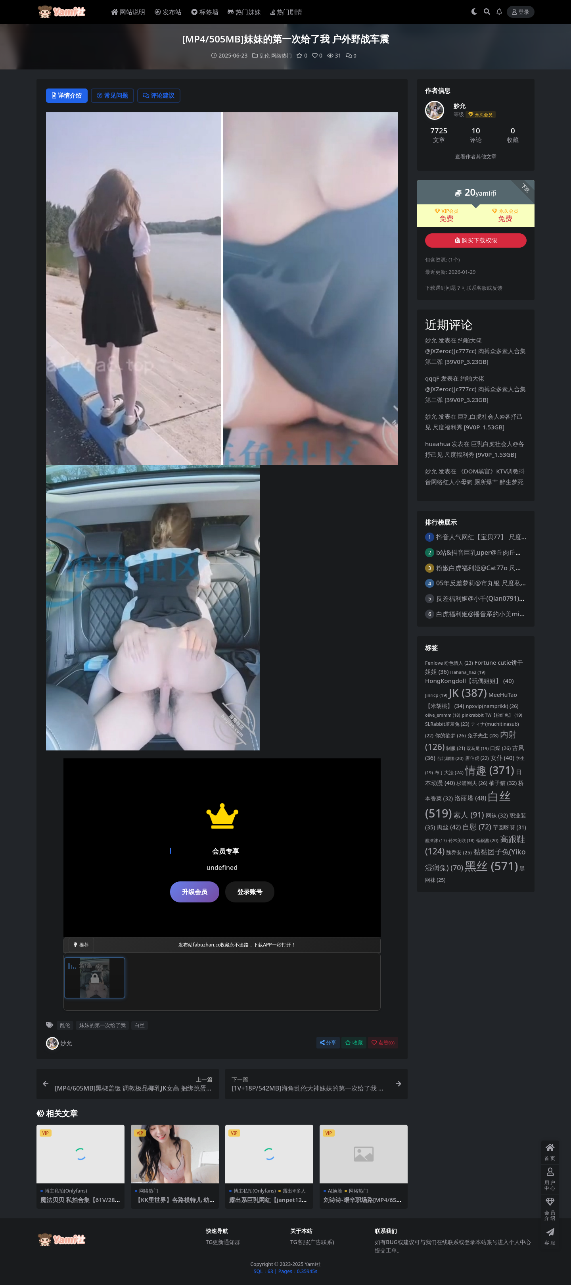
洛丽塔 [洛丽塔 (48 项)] (470, 797)
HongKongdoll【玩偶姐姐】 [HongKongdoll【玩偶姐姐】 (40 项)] (469, 680)
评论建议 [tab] (165, 96)
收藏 (354, 1043)
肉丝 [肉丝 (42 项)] (449, 827)
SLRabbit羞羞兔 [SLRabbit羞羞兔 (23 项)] (447, 723)
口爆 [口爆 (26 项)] (500, 747)
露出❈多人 (294, 1190)
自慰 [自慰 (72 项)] (476, 826)
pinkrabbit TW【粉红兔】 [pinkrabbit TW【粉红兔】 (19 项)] (492, 715)
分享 (328, 1043)
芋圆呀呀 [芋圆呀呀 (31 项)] (509, 827)
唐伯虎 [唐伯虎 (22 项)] (477, 757)
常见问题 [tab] (116, 96)
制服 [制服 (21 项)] (455, 748)
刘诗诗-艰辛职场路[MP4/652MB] (362, 1203)
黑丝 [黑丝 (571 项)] (491, 865)
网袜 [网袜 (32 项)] (497, 815)
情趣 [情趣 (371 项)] (489, 769)
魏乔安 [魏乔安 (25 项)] (458, 852)
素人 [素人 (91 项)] (468, 814)
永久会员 (505, 211)
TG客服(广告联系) (312, 1242)
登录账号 (250, 892)
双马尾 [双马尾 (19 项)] (478, 748)
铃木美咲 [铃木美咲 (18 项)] (461, 840)
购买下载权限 (476, 240)
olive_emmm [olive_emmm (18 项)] (442, 715)
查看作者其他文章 (475, 156)
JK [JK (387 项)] (468, 692)
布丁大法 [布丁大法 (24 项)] (449, 772)
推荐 (81, 945)
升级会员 (194, 892)
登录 (520, 12)
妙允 (59, 1043)
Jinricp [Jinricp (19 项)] (436, 695)
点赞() (383, 1043)
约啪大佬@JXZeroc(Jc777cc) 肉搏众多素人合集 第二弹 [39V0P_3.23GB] (475, 350)
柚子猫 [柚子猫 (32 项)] (503, 782)
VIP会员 (447, 211)
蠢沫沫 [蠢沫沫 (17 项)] (436, 840)
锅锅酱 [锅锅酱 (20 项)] (487, 840)
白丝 (139, 1025)
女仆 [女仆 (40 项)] (502, 757)
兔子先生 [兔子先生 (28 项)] (483, 735)
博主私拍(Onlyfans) (66, 1190)
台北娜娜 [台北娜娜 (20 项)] (450, 758)
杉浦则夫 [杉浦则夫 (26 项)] (471, 782)
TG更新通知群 (223, 1242)
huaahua (437, 443)
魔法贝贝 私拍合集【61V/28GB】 (80, 1203)
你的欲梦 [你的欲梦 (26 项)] (450, 735)
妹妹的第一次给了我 (102, 1025)
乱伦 (263, 55)
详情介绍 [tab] (68, 96)
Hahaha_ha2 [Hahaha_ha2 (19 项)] (467, 672)
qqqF (432, 378)
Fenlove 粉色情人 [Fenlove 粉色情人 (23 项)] (449, 662)
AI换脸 (335, 1190)
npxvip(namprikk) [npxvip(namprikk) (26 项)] (492, 705)
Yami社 (312, 1264)
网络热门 (281, 55)
